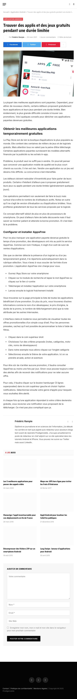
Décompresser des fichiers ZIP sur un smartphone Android (19, 550)
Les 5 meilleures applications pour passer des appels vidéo (17, 483)
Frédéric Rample (18, 37)
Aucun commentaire (47, 37)
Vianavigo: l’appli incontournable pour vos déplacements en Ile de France (19, 516)
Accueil (6, 12)
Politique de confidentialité (21, 688)
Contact (6, 688)
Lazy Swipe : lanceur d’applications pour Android (55, 550)
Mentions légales (40, 688)
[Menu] (4, 4)
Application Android (18, 12)
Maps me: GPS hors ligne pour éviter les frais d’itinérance (55, 483)
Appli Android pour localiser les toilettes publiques (53, 516)
